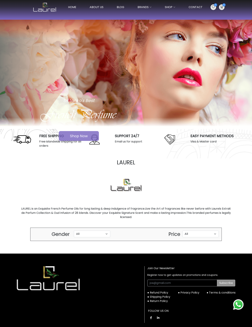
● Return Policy (157, 301)
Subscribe (226, 283)
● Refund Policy (157, 293)
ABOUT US (96, 7)
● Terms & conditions (221, 293)
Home (72, 7)
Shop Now (79, 136)
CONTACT (195, 7)
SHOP (170, 7)
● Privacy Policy (188, 293)
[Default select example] (92, 234)
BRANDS (145, 7)
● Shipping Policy (158, 297)
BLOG (120, 7)
